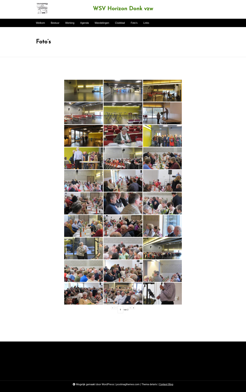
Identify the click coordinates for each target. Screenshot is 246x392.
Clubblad (120, 23)
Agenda (84, 23)
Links (146, 23)
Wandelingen (102, 23)
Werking (69, 23)
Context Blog (166, 384)
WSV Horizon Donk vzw (123, 9)
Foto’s (134, 23)
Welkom (40, 23)
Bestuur (55, 23)
